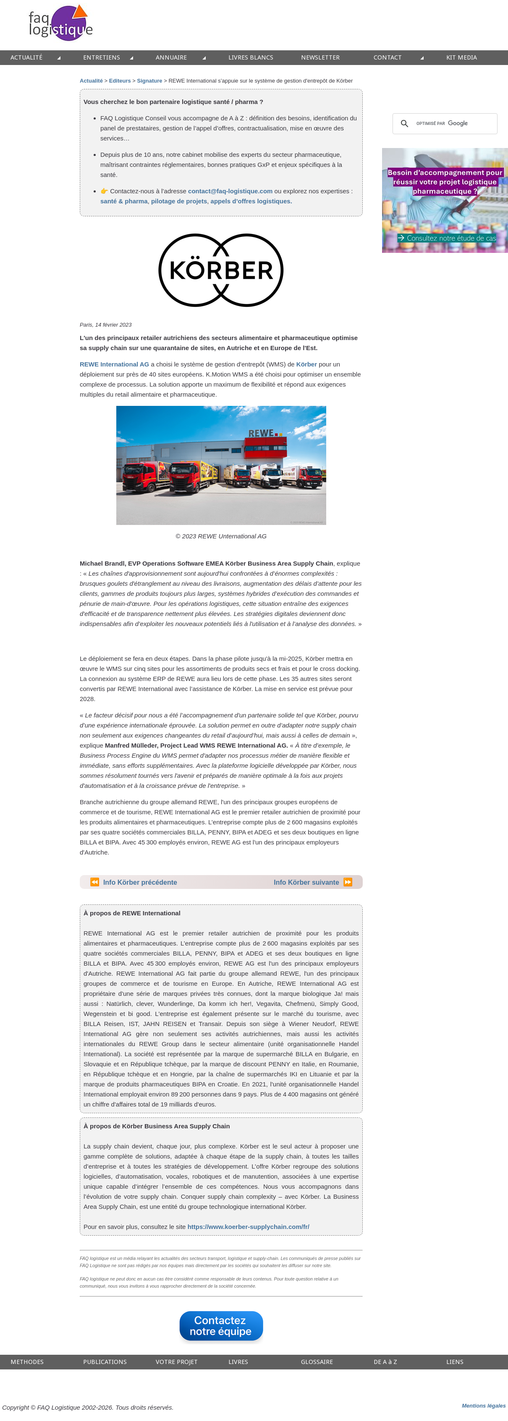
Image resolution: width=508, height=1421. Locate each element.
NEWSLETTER (320, 58)
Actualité (91, 81)
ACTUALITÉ (26, 58)
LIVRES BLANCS (250, 58)
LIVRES (238, 1362)
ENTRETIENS (101, 58)
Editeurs (120, 81)
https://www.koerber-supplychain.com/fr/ (248, 1226)
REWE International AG (114, 364)
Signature (149, 81)
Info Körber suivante (306, 882)
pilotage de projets (178, 201)
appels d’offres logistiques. (251, 201)
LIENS (454, 1362)
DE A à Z (385, 1362)
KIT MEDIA (461, 58)
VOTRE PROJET (177, 1362)
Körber (306, 364)
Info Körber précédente (140, 882)
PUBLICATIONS (105, 1362)
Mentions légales (484, 1406)
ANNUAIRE (171, 58)
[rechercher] (443, 124)
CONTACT (388, 58)
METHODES (27, 1362)
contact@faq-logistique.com (230, 191)
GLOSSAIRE (317, 1362)
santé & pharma (124, 201)
